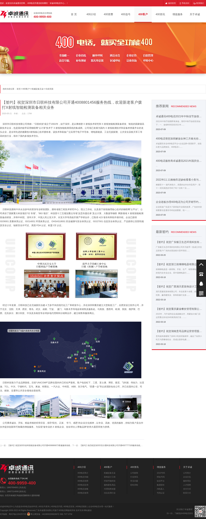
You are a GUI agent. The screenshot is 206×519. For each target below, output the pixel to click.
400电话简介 (82, 473)
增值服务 (177, 14)
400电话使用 (82, 493)
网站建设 (88, 510)
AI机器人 (160, 489)
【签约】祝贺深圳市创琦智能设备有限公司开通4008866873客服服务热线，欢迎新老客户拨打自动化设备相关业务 (56, 445)
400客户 (143, 14)
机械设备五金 (37, 89)
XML (61, 514)
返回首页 (170, 3)
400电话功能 (82, 477)
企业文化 (187, 477)
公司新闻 (134, 473)
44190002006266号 (50, 514)
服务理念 (187, 481)
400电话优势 (82, 481)
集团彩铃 (160, 485)
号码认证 (160, 493)
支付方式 (187, 489)
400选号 (125, 14)
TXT (65, 514)
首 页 (74, 14)
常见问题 (134, 481)
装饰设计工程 (109, 477)
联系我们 (198, 3)
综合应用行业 (109, 493)
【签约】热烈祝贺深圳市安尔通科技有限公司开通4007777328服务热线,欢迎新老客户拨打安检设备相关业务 (126, 445)
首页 (18, 89)
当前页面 (49, 89)
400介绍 (91, 14)
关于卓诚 (195, 14)
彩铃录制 (134, 485)
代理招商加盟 (109, 489)
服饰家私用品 (109, 485)
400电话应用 (82, 485)
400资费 (108, 14)
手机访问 (184, 3)
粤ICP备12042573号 (17, 514)
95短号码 (161, 477)
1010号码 (161, 473)
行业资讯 (134, 477)
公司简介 (187, 473)
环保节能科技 (109, 481)
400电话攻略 (82, 489)
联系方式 (187, 493)
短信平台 (160, 481)
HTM (70, 514)
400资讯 (160, 14)
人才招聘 (187, 485)
